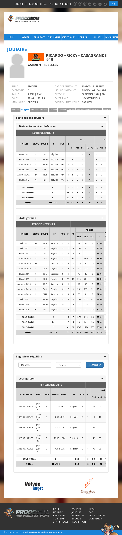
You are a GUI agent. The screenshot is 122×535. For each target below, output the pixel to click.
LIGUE (36, 143)
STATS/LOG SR (25, 110)
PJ (68, 143)
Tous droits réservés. (31, 532)
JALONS (87, 109)
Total (90, 147)
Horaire (25, 37)
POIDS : (16, 98)
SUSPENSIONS (96, 109)
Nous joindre (63, 3)
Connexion (95, 518)
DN (82, 147)
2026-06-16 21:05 (25, 438)
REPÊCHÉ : (60, 94)
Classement (53, 37)
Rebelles (51, 65)
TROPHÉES (71, 109)
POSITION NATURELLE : (67, 102)
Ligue (11, 37)
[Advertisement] (80, 23)
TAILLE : (16, 94)
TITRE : (15, 86)
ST (54, 143)
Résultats (39, 37)
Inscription (111, 37)
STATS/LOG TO (62, 110)
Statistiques (68, 37)
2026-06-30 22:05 (25, 448)
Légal (43, 3)
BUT (92, 236)
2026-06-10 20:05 (25, 427)
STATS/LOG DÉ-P (53, 110)
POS (62, 143)
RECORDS (80, 109)
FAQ (51, 3)
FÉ (72, 147)
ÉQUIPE (44, 143)
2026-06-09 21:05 (25, 417)
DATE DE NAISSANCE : (66, 86)
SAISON (24, 143)
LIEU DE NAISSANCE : (66, 90)
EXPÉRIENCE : (62, 98)
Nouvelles (20, 3)
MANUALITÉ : (19, 102)
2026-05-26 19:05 (25, 406)
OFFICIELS (106, 109)
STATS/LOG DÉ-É (43, 110)
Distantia (58, 532)
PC (73, 234)
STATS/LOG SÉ (34, 110)
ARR (86, 236)
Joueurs (97, 37)
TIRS (79, 236)
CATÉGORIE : (18, 90)
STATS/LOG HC (15, 110)
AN (77, 147)
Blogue (33, 3)
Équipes (82, 37)
